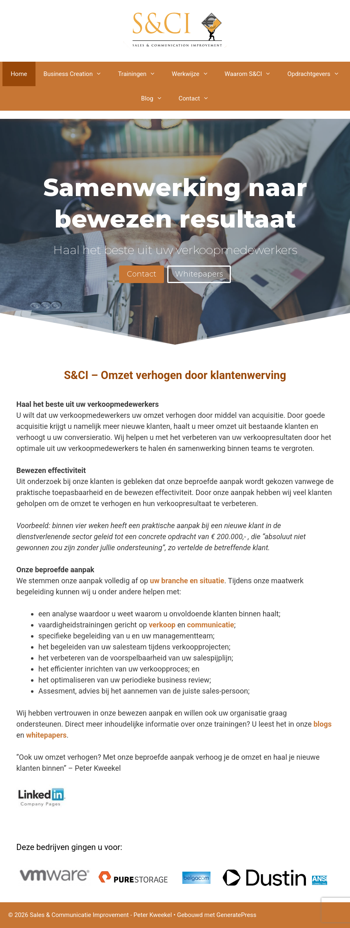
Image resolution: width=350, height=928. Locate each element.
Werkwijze (194, 74)
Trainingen (141, 74)
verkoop (162, 624)
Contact (198, 98)
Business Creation (77, 74)
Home (19, 74)
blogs (322, 724)
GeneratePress (237, 915)
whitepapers (46, 735)
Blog (156, 98)
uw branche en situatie (187, 580)
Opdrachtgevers (317, 74)
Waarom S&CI (252, 74)
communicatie (210, 624)
